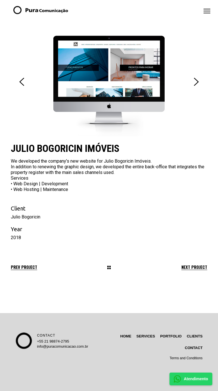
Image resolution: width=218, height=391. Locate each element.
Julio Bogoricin (25, 217)
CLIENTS (195, 336)
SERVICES (146, 336)
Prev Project (24, 267)
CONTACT (46, 335)
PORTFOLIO (171, 336)
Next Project (194, 267)
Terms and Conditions (186, 358)
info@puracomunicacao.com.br (62, 346)
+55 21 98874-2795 (53, 341)
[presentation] (21, 81)
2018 (16, 237)
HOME (125, 336)
